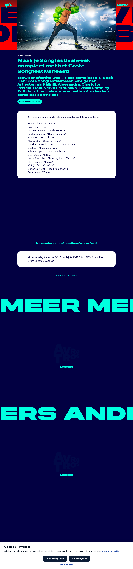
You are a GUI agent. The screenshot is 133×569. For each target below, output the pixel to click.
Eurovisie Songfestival (29, 102)
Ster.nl (74, 275)
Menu (122, 5)
